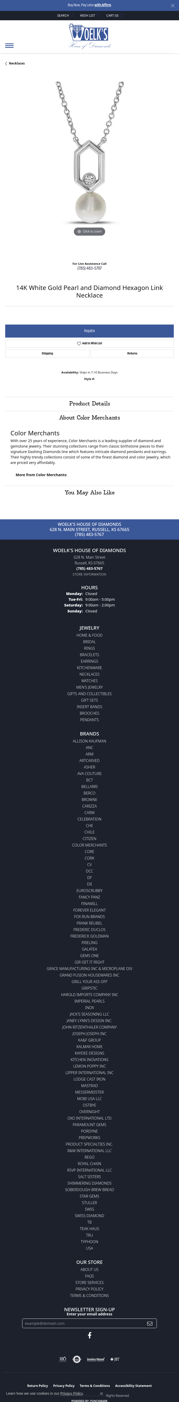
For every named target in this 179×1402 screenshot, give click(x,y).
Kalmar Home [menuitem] (89, 1046)
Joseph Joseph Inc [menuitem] (89, 1033)
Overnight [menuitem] (89, 1111)
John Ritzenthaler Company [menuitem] (89, 1027)
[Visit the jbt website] (115, 1359)
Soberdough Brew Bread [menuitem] (89, 1189)
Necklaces (17, 63)
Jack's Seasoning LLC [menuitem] (89, 1014)
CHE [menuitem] (89, 825)
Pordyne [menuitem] (89, 1131)
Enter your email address (89, 1313)
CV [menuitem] (89, 864)
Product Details (89, 404)
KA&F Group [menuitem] (89, 1040)
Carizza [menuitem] (89, 806)
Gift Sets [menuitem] (89, 700)
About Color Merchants (89, 418)
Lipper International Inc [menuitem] (89, 1072)
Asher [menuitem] (89, 767)
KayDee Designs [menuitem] (89, 1053)
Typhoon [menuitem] (89, 1241)
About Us (90, 1269)
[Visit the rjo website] (63, 1359)
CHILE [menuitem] (89, 832)
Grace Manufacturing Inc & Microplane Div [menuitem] (89, 968)
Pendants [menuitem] (89, 719)
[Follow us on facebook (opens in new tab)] (90, 1335)
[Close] (172, 5)
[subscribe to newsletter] (150, 1323)
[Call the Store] (89, 568)
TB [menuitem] (89, 1222)
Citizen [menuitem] (89, 838)
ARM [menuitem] (89, 754)
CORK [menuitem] (89, 858)
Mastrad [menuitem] (89, 1085)
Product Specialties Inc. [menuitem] (89, 1144)
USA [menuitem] (89, 1248)
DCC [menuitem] (89, 871)
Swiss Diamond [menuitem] (89, 1215)
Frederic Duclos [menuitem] (89, 929)
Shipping (47, 353)
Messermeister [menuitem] (89, 1092)
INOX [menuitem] (89, 1007)
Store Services (89, 1282)
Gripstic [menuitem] (90, 988)
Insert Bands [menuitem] (89, 706)
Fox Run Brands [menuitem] (89, 916)
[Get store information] (89, 574)
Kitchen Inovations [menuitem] (90, 1059)
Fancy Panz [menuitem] (89, 897)
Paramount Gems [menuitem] (89, 1124)
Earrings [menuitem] (89, 661)
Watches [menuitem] (89, 680)
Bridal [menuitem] (89, 641)
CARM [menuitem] (90, 812)
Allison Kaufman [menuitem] (89, 741)
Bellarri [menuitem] (89, 786)
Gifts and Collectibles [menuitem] (89, 693)
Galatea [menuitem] (89, 949)
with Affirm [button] (102, 5)
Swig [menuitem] (89, 1209)
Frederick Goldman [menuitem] (89, 936)
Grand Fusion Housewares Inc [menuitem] (89, 975)
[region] (89, 166)
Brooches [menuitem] (89, 713)
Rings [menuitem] (89, 648)
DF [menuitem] (89, 877)
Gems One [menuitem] (89, 955)
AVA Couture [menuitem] (89, 773)
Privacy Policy (89, 1289)
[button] (65, 15)
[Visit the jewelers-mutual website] (96, 1359)
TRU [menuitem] (89, 1235)
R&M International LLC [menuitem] (89, 1150)
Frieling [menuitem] (89, 942)
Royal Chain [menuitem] (89, 1163)
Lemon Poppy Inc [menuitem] (89, 1066)
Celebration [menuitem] (89, 819)
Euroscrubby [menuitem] (89, 890)
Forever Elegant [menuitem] (89, 910)
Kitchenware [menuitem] (89, 667)
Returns (132, 353)
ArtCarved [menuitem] (89, 760)
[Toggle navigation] (9, 48)
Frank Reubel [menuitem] (90, 923)
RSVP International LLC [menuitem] (89, 1170)
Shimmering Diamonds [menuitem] (89, 1183)
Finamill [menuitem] (89, 903)
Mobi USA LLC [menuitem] (89, 1098)
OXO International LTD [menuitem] (89, 1118)
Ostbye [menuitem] (89, 1105)
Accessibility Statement (133, 1386)
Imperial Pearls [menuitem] (89, 1001)
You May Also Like (90, 493)
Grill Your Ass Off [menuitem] (89, 981)
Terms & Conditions (89, 1295)
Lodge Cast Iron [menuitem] (89, 1079)
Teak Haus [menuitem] (89, 1228)
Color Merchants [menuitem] (89, 845)
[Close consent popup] (101, 1393)
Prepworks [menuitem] (89, 1137)
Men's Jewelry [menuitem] (89, 687)
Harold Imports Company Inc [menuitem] (89, 994)
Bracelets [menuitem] (89, 654)
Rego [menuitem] (89, 1157)
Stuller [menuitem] (89, 1202)
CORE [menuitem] (89, 851)
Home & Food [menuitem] (89, 635)
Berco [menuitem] (89, 793)
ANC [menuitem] (89, 747)
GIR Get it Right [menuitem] (89, 962)
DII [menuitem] (89, 884)
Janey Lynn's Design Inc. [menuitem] (89, 1020)
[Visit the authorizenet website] (77, 1359)
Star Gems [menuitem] (89, 1196)
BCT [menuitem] (89, 780)
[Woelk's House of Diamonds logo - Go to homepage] (89, 35)
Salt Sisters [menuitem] (89, 1176)
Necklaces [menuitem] (90, 674)
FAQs (89, 1276)
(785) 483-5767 (89, 269)
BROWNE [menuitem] (89, 799)
